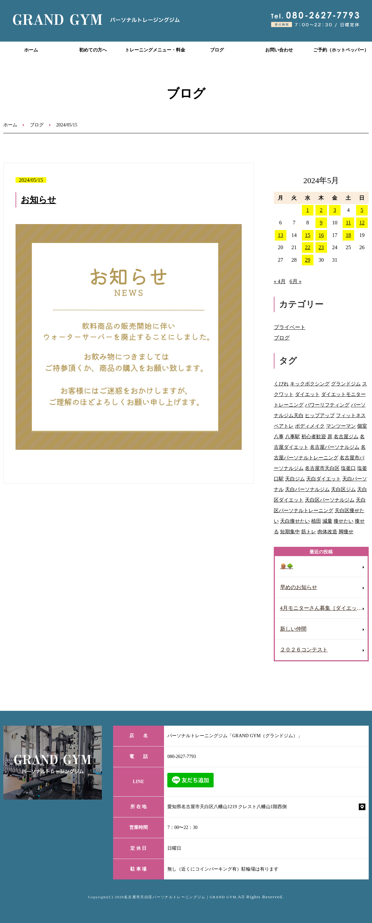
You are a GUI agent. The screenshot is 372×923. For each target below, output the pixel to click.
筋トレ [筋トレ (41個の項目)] (308, 531)
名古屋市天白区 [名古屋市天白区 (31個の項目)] (322, 468)
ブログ (217, 50)
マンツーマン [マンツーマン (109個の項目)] (341, 426)
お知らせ (38, 200)
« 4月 (280, 281)
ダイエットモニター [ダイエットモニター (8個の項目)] (343, 394)
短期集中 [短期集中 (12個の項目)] (290, 531)
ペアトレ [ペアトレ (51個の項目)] (284, 426)
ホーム (31, 50)
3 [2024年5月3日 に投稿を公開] (334, 210)
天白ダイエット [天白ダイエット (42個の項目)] (323, 478)
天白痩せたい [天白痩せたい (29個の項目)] (295, 521)
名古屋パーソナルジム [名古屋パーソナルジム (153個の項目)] (334, 447)
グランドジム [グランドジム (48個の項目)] (346, 383)
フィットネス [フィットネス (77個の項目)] (351, 415)
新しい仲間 (293, 629)
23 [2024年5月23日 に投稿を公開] (321, 247)
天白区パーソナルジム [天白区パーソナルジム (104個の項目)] (329, 500)
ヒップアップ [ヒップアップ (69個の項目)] (320, 415)
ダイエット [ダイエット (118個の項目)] (307, 394)
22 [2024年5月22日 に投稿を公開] (307, 247)
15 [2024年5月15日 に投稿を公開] (307, 235)
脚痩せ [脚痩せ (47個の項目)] (346, 531)
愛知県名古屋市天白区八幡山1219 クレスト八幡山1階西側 (227, 806)
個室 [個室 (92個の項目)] (362, 426)
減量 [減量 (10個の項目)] (327, 521)
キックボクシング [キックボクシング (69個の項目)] (310, 383)
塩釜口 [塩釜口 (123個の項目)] (348, 468)
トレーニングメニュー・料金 (155, 50)
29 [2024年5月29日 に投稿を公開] (307, 260)
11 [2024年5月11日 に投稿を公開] (348, 222)
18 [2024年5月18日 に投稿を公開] (348, 235)
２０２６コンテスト (304, 649)
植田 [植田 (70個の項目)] (316, 521)
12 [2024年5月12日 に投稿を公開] (361, 222)
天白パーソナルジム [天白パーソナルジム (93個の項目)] (307, 489)
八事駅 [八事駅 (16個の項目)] (292, 436)
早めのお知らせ (298, 587)
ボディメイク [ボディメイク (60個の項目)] (310, 426)
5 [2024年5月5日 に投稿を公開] (361, 210)
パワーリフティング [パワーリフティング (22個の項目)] (327, 405)
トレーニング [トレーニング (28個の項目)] (289, 405)
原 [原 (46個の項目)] (329, 436)
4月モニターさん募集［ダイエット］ (323, 608)
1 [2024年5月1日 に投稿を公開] (307, 210)
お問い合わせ (279, 50)
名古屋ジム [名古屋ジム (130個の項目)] (346, 436)
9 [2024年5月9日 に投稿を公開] (321, 222)
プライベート (290, 327)
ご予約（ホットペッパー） (341, 50)
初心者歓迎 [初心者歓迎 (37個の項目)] (313, 436)
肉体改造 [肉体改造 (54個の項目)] (327, 531)
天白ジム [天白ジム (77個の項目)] (295, 478)
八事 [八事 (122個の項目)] (279, 436)
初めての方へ (93, 50)
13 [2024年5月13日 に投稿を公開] (280, 235)
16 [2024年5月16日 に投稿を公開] (321, 235)
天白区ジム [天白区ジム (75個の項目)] (343, 489)
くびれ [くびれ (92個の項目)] (281, 383)
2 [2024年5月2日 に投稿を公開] (321, 210)
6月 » (296, 281)
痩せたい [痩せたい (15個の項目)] (343, 521)
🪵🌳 (286, 566)
